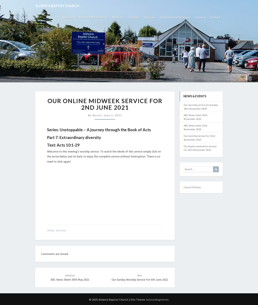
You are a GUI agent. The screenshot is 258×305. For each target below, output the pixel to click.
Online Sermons (56, 230)
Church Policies (192, 187)
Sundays (134, 17)
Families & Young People (175, 17)
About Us (118, 17)
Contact (215, 17)
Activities (150, 17)
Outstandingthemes (157, 299)
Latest (200, 17)
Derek (96, 115)
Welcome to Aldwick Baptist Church (85, 17)
